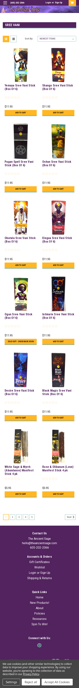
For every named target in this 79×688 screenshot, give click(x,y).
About (39, 608)
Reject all (31, 682)
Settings (11, 682)
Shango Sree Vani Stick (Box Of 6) (57, 87)
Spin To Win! (40, 624)
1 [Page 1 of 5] (6, 517)
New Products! (39, 602)
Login (48, 2)
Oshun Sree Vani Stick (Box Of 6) (56, 163)
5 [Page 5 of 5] (32, 517)
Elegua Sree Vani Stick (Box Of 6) (57, 239)
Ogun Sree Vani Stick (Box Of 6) (18, 316)
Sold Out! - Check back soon (21, 341)
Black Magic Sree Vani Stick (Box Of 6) (56, 392)
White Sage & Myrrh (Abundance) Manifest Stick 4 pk (19, 470)
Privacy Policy (31, 674)
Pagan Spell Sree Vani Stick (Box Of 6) (19, 163)
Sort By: (29, 38)
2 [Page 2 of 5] (12, 517)
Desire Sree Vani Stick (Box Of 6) (19, 392)
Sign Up (58, 2)
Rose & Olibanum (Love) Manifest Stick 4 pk (58, 468)
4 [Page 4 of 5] (25, 517)
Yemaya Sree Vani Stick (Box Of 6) (20, 87)
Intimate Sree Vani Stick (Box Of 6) (58, 316)
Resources (39, 619)
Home (39, 597)
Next (71, 517)
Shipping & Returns (39, 578)
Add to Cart (20, 113)
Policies (39, 613)
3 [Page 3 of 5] (19, 517)
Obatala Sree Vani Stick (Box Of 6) (20, 239)
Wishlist (39, 567)
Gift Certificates (39, 562)
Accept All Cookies (57, 682)
